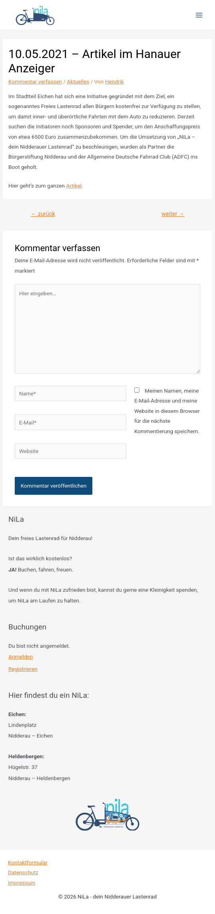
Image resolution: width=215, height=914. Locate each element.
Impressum (21, 882)
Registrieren (22, 669)
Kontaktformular (27, 862)
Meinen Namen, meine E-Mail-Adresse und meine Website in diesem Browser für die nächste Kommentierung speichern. (167, 410)
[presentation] (69, 484)
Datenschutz (23, 872)
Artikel (74, 185)
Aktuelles (78, 81)
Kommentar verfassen (35, 81)
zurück (43, 213)
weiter (172, 213)
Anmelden (20, 656)
